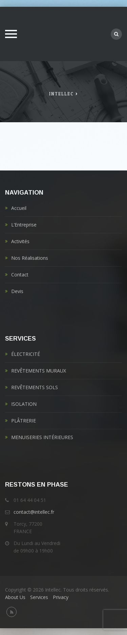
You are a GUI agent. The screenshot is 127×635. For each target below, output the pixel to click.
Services (39, 597)
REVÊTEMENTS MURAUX (38, 370)
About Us (15, 597)
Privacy (60, 597)
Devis (17, 291)
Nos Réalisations (29, 258)
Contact (19, 274)
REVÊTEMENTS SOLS (34, 387)
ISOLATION (24, 404)
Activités (20, 241)
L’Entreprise (24, 224)
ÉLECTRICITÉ (25, 354)
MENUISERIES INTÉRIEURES (42, 437)
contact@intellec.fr (34, 512)
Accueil (18, 208)
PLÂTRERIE (23, 420)
